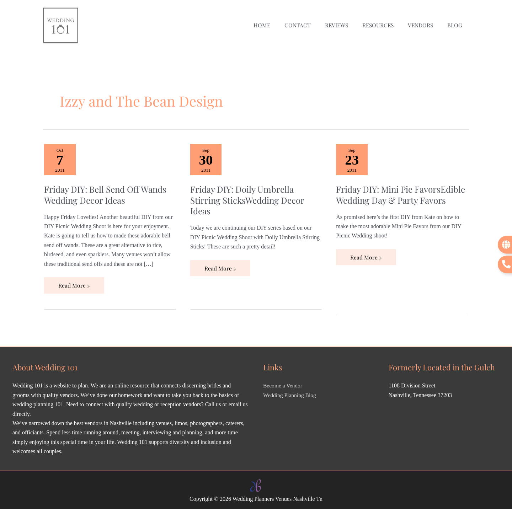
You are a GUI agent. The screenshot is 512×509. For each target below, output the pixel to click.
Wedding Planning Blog (290, 393)
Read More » (74, 280)
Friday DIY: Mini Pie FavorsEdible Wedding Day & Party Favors (393, 197)
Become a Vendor (283, 384)
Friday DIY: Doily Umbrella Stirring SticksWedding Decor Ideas (249, 197)
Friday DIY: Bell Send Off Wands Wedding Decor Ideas (107, 192)
